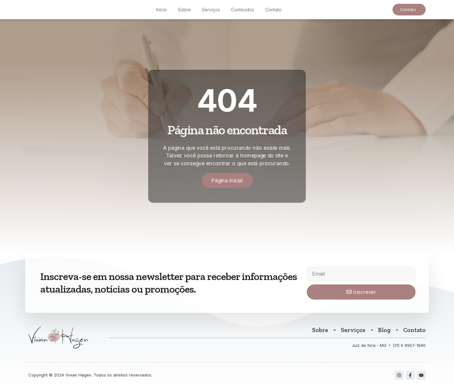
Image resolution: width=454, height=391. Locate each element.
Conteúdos (242, 11)
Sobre (184, 11)
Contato (273, 11)
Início (161, 11)
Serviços (211, 11)
